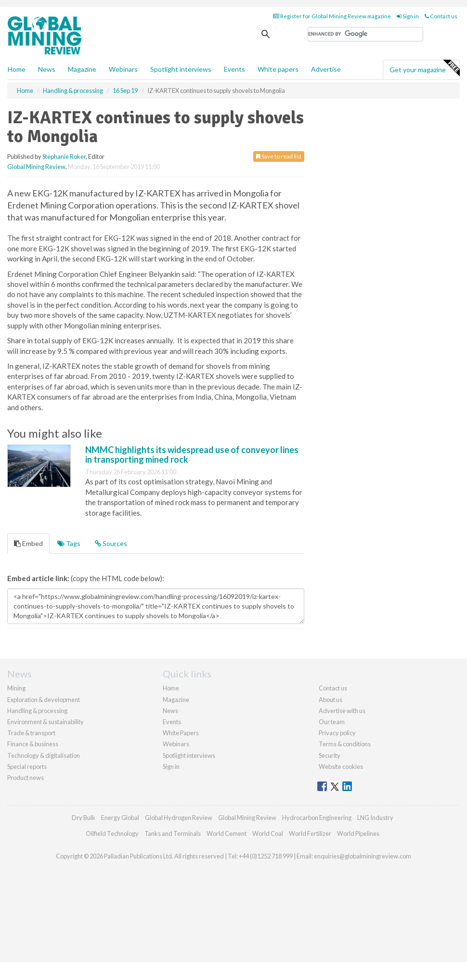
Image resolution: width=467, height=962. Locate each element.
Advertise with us (342, 711)
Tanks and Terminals (172, 833)
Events (234, 69)
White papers (278, 69)
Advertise (326, 69)
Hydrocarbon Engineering (316, 817)
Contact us (441, 16)
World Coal (267, 833)
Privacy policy (337, 733)
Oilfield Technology (112, 833)
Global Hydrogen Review (178, 817)
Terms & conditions (345, 744)
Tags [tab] (68, 543)
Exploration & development (43, 699)
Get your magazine (424, 68)
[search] (365, 34)
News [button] (46, 69)
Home (17, 69)
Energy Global (120, 817)
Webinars (123, 69)
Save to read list (278, 156)
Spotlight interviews (180, 69)
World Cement (226, 833)
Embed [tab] (28, 543)
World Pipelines (358, 833)
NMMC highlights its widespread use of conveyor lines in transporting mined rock (191, 454)
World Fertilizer (310, 833)
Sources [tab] (111, 543)
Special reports (27, 766)
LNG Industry (375, 817)
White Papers (181, 733)
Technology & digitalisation (43, 755)
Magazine (82, 69)
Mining (16, 688)
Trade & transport (31, 733)
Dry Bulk (83, 817)
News (170, 711)
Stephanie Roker (64, 156)
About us (330, 699)
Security (329, 755)
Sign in (408, 16)
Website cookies (341, 766)
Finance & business (32, 744)
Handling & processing (37, 711)
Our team (332, 722)
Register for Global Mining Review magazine (332, 16)
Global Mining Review (36, 166)
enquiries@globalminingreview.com (362, 856)
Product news (25, 777)
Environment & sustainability (45, 722)
